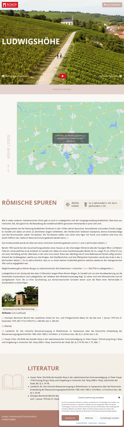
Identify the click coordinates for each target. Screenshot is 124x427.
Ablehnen (89, 418)
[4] (113, 268)
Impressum (102, 423)
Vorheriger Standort (14, 76)
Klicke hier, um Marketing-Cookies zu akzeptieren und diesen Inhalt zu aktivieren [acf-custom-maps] (71, 138)
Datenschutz (93, 423)
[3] (21, 260)
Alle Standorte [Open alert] (112, 5)
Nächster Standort (110, 76)
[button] (119, 397)
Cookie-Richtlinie (81, 423)
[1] (67, 238)
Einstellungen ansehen (109, 418)
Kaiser (85, 268)
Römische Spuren (62, 89)
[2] (106, 243)
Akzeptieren (70, 418)
